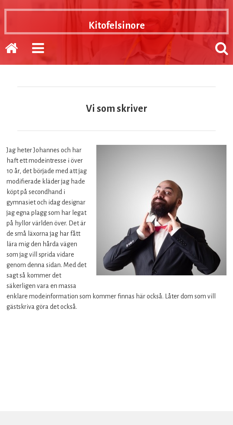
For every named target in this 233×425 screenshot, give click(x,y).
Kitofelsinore (117, 24)
